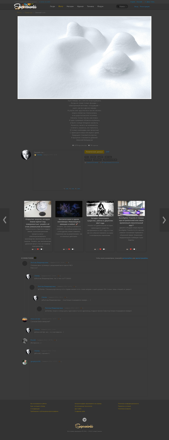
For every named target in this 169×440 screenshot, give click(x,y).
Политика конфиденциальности (128, 403)
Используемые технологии (83, 406)
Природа (28, 12)
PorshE (33, 340)
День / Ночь (149, 2)
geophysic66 (35, 361)
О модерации (35, 409)
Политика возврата (124, 409)
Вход (136, 7)
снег (67, 189)
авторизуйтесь (127, 258)
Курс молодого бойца (37, 406)
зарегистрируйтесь (141, 258)
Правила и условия (124, 406)
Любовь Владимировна (39, 263)
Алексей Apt (35, 319)
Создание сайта (80, 411)
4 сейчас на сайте (44, 2)
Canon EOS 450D (92, 162)
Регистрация (145, 7)
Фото (19, 12)
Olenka (39, 155)
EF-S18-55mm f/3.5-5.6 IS (110, 162)
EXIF (107, 152)
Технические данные (94, 152)
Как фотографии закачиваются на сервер (88, 403)
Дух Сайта (78, 409)
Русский (139, 2)
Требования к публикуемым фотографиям (44, 411)
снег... (79, 189)
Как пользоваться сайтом (38, 403)
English (133, 2)
